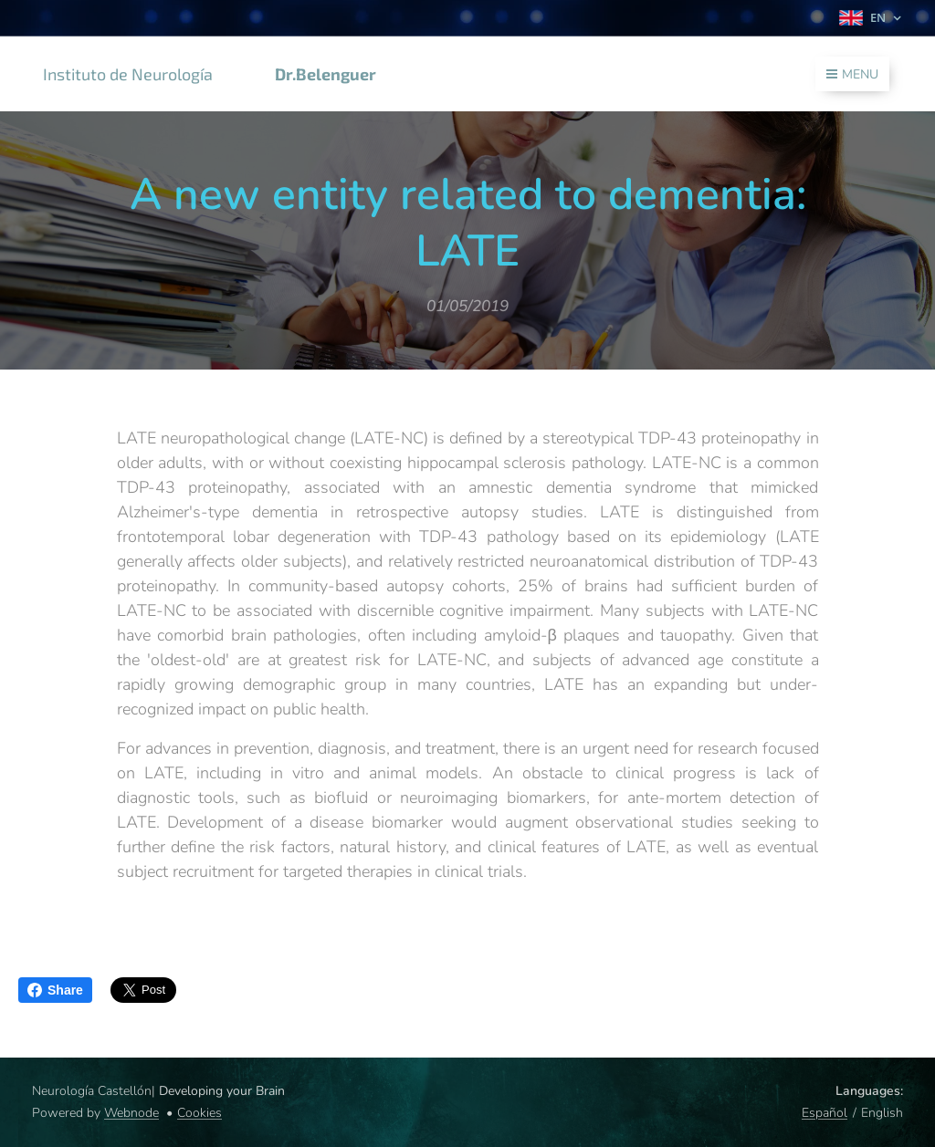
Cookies (199, 1112)
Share (55, 990)
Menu (852, 74)
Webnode (131, 1112)
